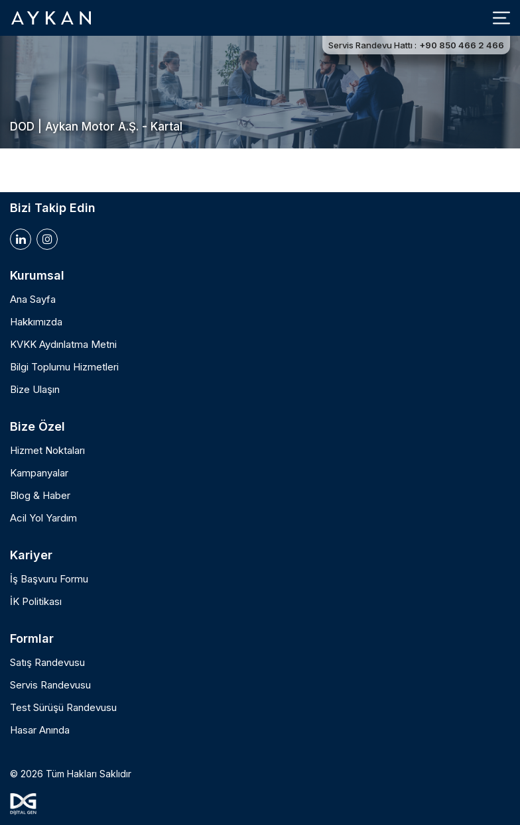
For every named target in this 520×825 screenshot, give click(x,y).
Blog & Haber (40, 496)
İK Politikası (36, 602)
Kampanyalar (39, 473)
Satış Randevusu (47, 663)
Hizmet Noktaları (47, 451)
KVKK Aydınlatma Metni (63, 345)
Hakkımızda (36, 322)
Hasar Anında (40, 730)
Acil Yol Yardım (43, 518)
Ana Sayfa (33, 299)
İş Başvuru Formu (49, 579)
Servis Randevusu (50, 685)
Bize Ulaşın (35, 390)
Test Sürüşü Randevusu (63, 708)
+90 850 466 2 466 (461, 45)
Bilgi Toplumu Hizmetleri (64, 367)
